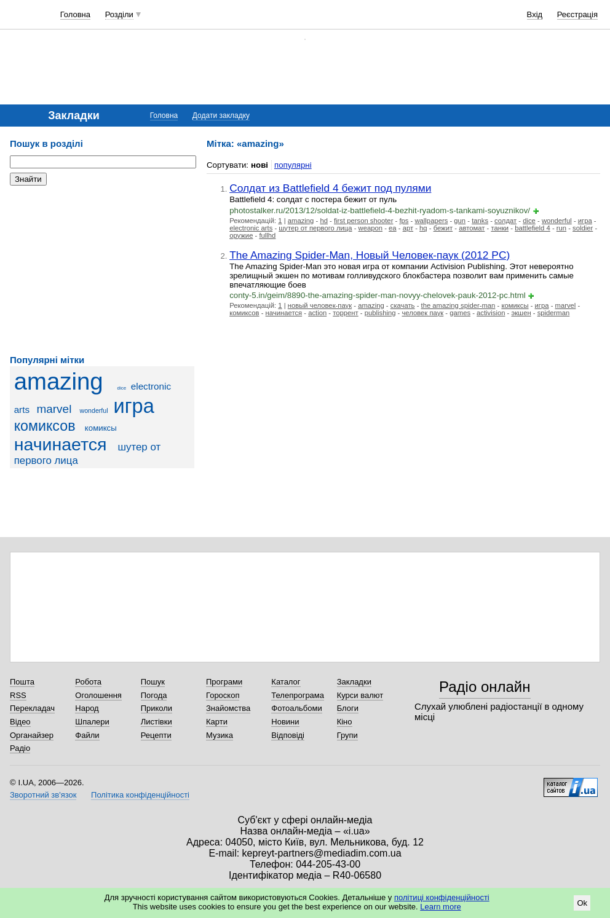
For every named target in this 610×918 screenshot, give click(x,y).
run (561, 228)
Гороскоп (222, 695)
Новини (285, 721)
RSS (18, 695)
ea (393, 228)
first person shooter (363, 220)
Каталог (285, 681)
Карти (217, 721)
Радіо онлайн (485, 686)
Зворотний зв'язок (43, 794)
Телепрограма (297, 695)
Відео (20, 721)
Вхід (535, 14)
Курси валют (360, 695)
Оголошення (98, 695)
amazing (58, 381)
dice (122, 388)
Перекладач (32, 708)
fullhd (267, 235)
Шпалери (92, 721)
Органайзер (31, 735)
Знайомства (228, 708)
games (460, 312)
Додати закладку (221, 115)
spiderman (553, 312)
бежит (443, 228)
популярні (293, 165)
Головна (75, 14)
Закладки (354, 681)
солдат (505, 220)
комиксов (45, 426)
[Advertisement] (102, 270)
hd (324, 220)
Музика (219, 735)
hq (423, 228)
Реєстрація (577, 14)
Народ (86, 708)
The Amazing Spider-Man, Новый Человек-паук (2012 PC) (369, 255)
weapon (370, 228)
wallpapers (431, 220)
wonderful (94, 410)
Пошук (153, 681)
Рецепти (156, 735)
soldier (582, 228)
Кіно (344, 721)
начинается (60, 444)
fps (403, 220)
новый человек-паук (320, 305)
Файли (87, 735)
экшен (521, 312)
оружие (241, 235)
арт (408, 228)
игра (134, 406)
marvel (53, 408)
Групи (347, 735)
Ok (582, 903)
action (317, 312)
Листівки (156, 721)
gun (459, 220)
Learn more (440, 906)
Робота (88, 681)
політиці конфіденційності (441, 897)
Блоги (347, 708)
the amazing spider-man (458, 305)
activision (491, 312)
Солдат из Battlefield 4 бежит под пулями (330, 188)
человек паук (423, 312)
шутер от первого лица (315, 228)
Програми (224, 681)
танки (500, 228)
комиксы (101, 428)
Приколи (156, 708)
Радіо (20, 748)
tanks (480, 220)
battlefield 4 (532, 228)
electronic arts (250, 228)
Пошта (22, 681)
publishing (380, 312)
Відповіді (287, 735)
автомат (472, 228)
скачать (402, 305)
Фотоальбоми (296, 708)
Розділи (119, 14)
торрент (345, 312)
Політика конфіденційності (140, 794)
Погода (154, 695)
